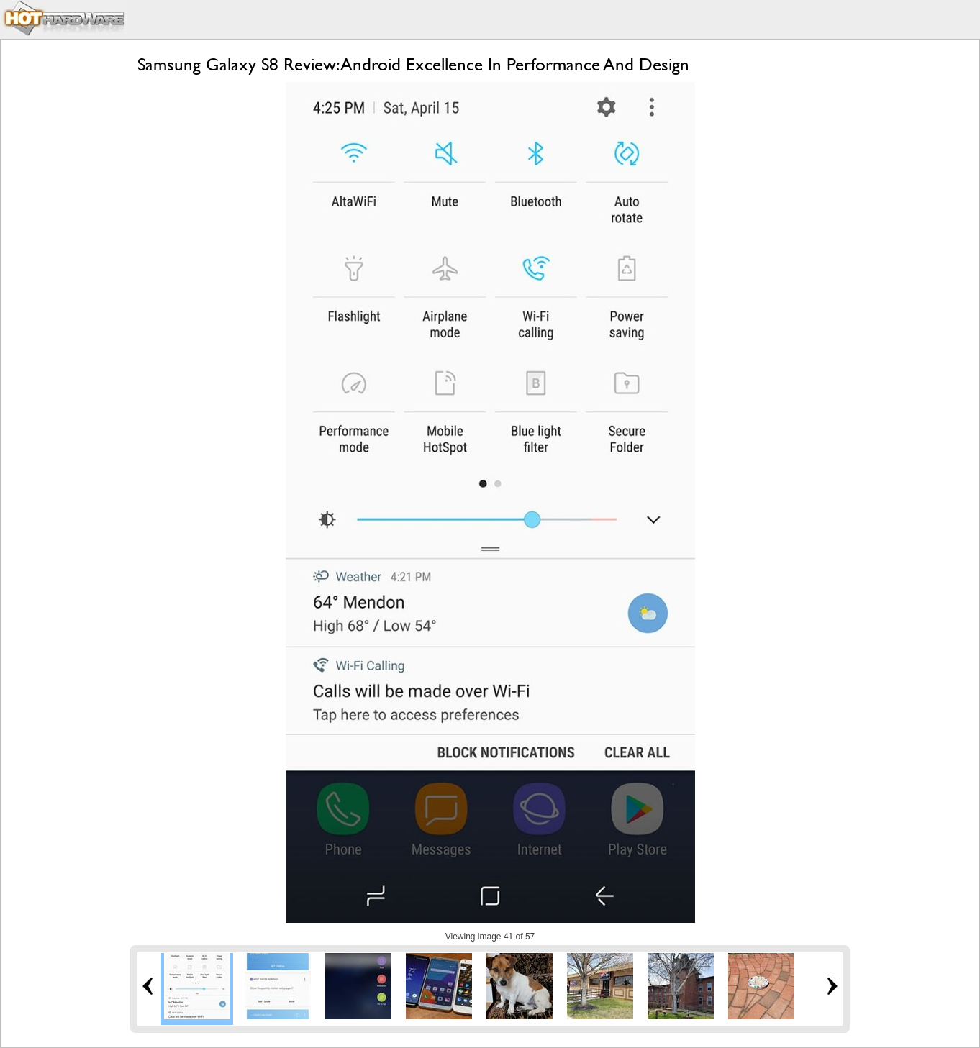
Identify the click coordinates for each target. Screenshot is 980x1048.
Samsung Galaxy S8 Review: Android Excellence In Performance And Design (413, 64)
